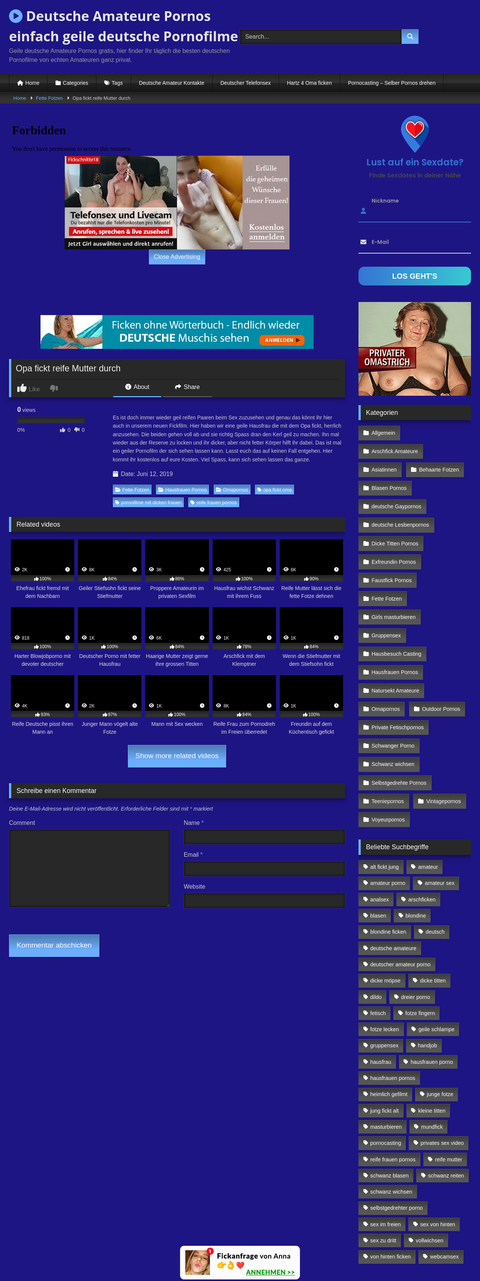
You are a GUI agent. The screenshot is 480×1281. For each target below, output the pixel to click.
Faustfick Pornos (391, 546)
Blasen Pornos (388, 465)
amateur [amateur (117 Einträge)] (428, 803)
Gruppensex (385, 595)
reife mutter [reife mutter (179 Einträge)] (448, 1095)
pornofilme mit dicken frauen (148, 502)
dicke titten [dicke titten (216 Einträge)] (433, 917)
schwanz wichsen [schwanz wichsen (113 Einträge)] (391, 1128)
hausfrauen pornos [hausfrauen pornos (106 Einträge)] (392, 1014)
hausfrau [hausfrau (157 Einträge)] (380, 998)
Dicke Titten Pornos (394, 514)
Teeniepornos (387, 741)
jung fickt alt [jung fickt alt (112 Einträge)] (384, 1047)
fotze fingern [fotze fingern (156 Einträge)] (420, 949)
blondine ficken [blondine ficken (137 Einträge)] (388, 868)
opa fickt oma (274, 490)
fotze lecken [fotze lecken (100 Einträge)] (384, 966)
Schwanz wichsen (392, 708)
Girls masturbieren (393, 578)
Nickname (385, 200)
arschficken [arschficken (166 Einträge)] (422, 835)
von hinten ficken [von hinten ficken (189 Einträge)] (390, 1193)
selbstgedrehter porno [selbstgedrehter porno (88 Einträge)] (396, 1144)
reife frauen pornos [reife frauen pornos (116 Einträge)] (393, 1095)
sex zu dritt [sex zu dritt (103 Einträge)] (383, 1177)
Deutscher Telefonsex (245, 83)
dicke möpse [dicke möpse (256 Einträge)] (385, 917)
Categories (75, 83)
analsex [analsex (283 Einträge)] (379, 835)
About (137, 387)
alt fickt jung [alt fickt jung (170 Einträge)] (384, 803)
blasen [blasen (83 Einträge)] (378, 852)
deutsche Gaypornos (396, 481)
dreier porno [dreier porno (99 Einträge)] (415, 933)
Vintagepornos (441, 741)
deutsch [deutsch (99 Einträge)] (435, 868)
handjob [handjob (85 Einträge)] (427, 982)
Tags (117, 83)
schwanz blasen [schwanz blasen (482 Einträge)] (389, 1111)
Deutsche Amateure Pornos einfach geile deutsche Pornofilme (123, 26)
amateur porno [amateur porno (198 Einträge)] (387, 819)
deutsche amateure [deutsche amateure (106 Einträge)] (393, 884)
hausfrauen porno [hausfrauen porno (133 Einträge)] (432, 998)
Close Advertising (177, 257)
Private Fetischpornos (397, 676)
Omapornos (232, 490)
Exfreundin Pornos (393, 530)
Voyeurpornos (388, 757)
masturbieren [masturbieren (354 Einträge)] (386, 1063)
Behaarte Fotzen (437, 449)
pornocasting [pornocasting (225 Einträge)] (385, 1079)
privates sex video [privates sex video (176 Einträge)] (442, 1079)
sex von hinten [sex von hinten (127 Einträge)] (437, 1160)
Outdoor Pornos (439, 660)
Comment (22, 823)
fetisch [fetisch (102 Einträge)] (378, 949)
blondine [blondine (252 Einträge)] (416, 852)
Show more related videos (177, 756)
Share (187, 387)
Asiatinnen (383, 449)
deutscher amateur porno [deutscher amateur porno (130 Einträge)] (400, 900)
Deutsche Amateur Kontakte (171, 83)
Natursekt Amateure (395, 643)
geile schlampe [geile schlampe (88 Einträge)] (436, 966)
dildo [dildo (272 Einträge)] (375, 933)
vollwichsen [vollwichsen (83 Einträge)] (430, 1177)
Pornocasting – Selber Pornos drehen (391, 83)
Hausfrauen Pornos (182, 490)
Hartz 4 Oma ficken (309, 83)
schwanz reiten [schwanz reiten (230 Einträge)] (446, 1111)
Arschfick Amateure (439, 432)
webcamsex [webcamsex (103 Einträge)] (444, 1193)
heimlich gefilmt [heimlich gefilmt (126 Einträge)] (388, 1030)
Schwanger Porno (392, 692)
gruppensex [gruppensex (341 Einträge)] (384, 982)
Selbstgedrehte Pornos (398, 725)
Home (32, 83)
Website (195, 886)
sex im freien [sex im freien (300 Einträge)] (385, 1160)
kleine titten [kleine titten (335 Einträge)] (432, 1047)
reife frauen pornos (213, 502)
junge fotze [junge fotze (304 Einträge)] (440, 1030)
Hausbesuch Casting (396, 611)
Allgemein (383, 432)
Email (193, 854)
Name (194, 823)
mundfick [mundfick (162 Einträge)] (432, 1063)
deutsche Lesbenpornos (400, 497)
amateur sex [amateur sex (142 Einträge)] (439, 819)
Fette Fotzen (49, 98)
